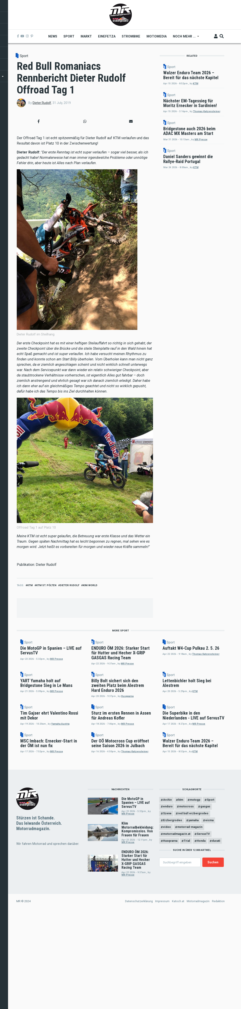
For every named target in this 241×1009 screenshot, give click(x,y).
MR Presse (211, 802)
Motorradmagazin (198, 1006)
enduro (168, 912)
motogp (195, 905)
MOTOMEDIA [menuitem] (157, 36)
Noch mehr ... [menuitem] (184, 38)
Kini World (90, 585)
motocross (187, 912)
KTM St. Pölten (46, 585)
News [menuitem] (52, 36)
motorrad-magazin (190, 932)
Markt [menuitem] (86, 36)
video (167, 932)
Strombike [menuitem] (131, 36)
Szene (167, 918)
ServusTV (203, 939)
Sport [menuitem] (69, 36)
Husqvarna (135, 753)
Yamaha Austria (67, 800)
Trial (187, 946)
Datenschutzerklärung (139, 1006)
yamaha (194, 925)
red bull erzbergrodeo (193, 918)
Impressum (162, 1006)
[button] (39, 121)
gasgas (206, 912)
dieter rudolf (69, 585)
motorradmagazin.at (177, 939)
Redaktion (218, 1006)
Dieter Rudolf (42, 103)
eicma (210, 925)
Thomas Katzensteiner (209, 158)
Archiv (167, 905)
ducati (217, 946)
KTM (217, 105)
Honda (201, 946)
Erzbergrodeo (172, 925)
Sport (24, 56)
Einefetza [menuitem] (107, 36)
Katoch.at (178, 1006)
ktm (30, 585)
